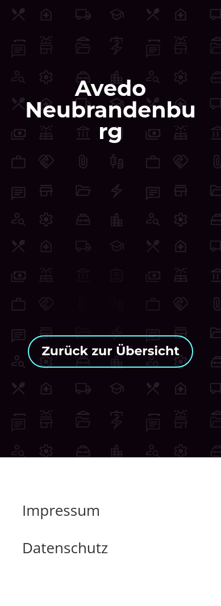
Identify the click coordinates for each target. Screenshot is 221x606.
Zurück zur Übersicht (110, 351)
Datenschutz (65, 547)
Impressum (61, 510)
